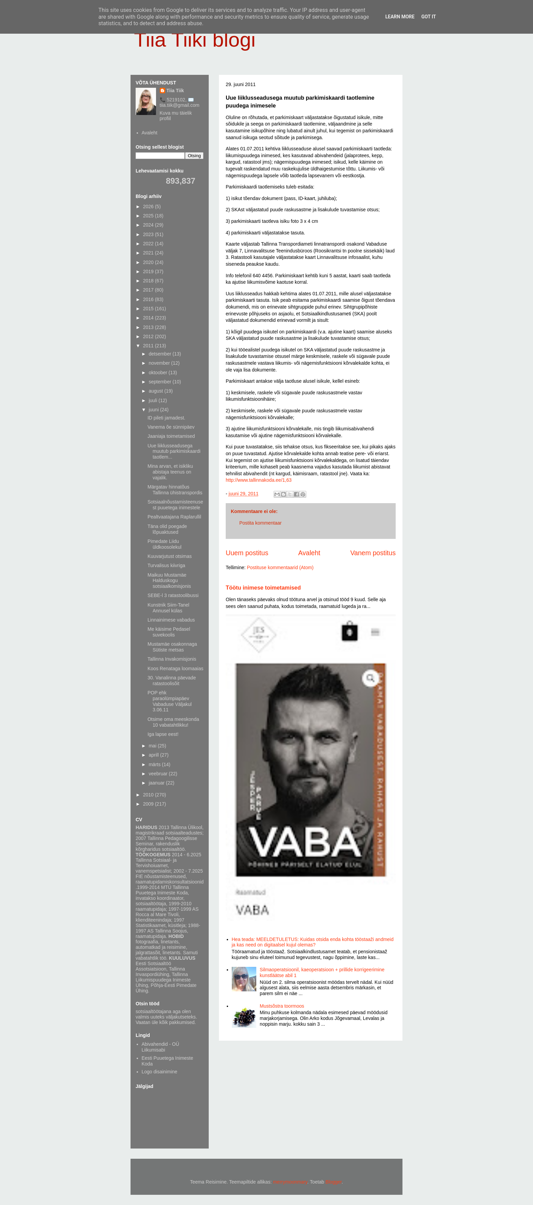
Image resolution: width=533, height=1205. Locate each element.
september (160, 381)
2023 (149, 234)
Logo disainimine (159, 1071)
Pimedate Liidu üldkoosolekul (165, 544)
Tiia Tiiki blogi (195, 39)
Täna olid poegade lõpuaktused (167, 529)
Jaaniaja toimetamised (171, 436)
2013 (149, 327)
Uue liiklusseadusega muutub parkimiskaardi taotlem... (174, 451)
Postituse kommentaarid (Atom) (280, 567)
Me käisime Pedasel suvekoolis (169, 632)
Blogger (334, 1182)
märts (155, 764)
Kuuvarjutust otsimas (170, 556)
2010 (149, 794)
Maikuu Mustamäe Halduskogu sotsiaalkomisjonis (169, 580)
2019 (149, 271)
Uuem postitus (247, 553)
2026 (149, 206)
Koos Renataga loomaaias (175, 668)
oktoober (158, 372)
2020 (149, 262)
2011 (149, 345)
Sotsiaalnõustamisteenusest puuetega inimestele (175, 504)
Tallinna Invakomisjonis (172, 659)
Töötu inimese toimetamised (263, 587)
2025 (149, 215)
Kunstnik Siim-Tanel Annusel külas (168, 607)
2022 (149, 243)
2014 (149, 317)
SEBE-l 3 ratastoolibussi (173, 595)
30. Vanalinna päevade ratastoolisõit (172, 680)
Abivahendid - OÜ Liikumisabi (160, 1047)
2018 (149, 280)
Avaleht (309, 553)
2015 (149, 308)
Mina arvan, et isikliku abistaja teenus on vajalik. (170, 471)
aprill (154, 755)
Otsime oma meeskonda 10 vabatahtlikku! (173, 722)
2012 (149, 336)
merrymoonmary (290, 1182)
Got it (428, 16)
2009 (149, 804)
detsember (160, 354)
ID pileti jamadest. (166, 417)
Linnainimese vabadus (171, 620)
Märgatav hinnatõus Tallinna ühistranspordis (175, 489)
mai (153, 745)
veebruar (159, 773)
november (160, 363)
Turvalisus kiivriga (166, 565)
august (156, 391)
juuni (154, 409)
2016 (149, 299)
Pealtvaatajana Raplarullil (174, 516)
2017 (149, 290)
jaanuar (157, 783)
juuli (153, 400)
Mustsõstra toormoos (282, 1006)
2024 (149, 225)
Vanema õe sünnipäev (171, 427)
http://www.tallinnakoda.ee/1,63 (259, 480)
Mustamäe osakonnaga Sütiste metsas (172, 647)
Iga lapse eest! (163, 734)
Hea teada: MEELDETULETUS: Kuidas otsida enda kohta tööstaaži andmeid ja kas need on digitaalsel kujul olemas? (313, 942)
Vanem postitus (373, 553)
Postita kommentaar (260, 523)
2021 (149, 252)
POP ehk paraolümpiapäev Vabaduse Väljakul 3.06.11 (170, 701)
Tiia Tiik (175, 90)
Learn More (399, 16)
